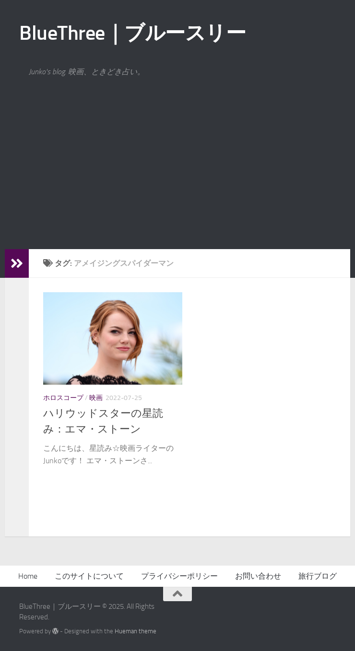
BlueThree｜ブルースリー (132, 33)
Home (27, 576)
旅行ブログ (317, 576)
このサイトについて (89, 576)
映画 (96, 398)
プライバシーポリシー (179, 576)
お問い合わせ (258, 576)
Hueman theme (135, 631)
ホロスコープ (63, 398)
